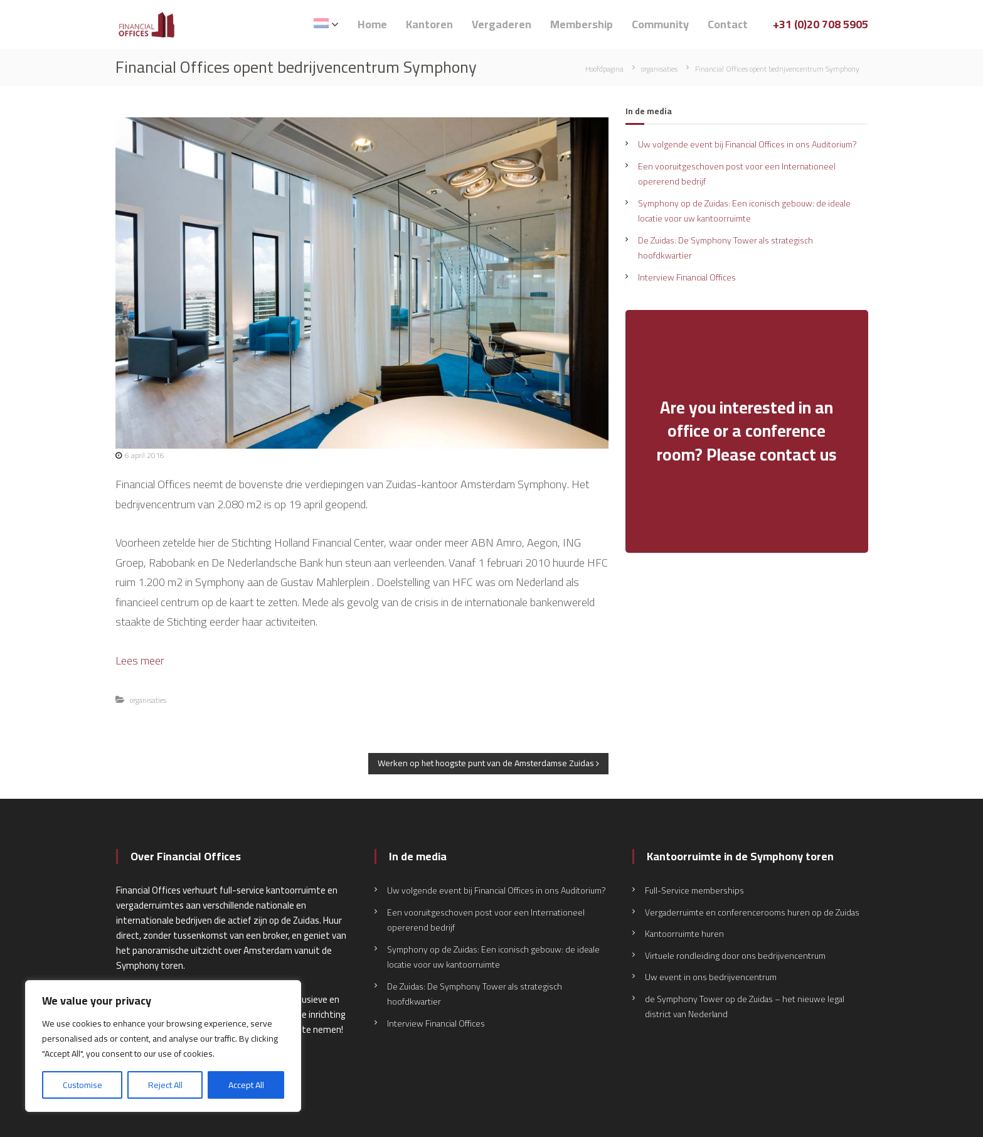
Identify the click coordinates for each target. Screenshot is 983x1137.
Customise (82, 1085)
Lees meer (139, 660)
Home (372, 24)
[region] (163, 1046)
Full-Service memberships (694, 890)
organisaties (659, 68)
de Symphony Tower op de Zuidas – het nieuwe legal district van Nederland (744, 1007)
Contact (728, 24)
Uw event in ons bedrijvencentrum (711, 977)
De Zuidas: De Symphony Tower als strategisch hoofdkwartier (725, 248)
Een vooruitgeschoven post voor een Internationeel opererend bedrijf (737, 174)
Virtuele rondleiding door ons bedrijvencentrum (735, 956)
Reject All (165, 1085)
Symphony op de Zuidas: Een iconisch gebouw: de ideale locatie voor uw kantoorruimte (744, 211)
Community (660, 24)
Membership (581, 24)
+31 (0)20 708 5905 (820, 24)
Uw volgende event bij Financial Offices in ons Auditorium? (747, 144)
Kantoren (429, 24)
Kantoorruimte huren (684, 934)
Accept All (246, 1085)
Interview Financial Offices (687, 277)
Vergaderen (501, 24)
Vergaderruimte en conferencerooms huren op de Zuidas (752, 912)
